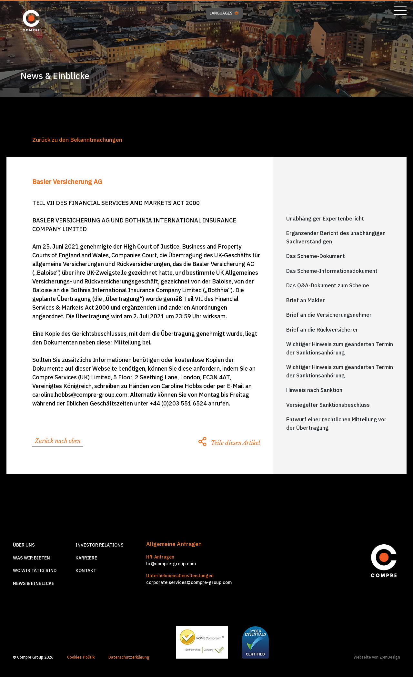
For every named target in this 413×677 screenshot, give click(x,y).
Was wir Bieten (31, 558)
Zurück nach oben (58, 441)
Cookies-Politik (81, 657)
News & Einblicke (33, 583)
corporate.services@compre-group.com (189, 582)
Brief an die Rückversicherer (322, 329)
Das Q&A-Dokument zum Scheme (327, 285)
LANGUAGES (224, 13)
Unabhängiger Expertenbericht (325, 218)
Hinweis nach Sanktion (314, 390)
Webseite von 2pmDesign (377, 657)
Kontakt (86, 570)
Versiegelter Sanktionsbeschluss (328, 404)
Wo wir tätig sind (34, 570)
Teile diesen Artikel (229, 442)
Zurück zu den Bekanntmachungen (77, 139)
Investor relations (100, 545)
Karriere (86, 558)
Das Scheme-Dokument (315, 256)
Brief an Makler (305, 300)
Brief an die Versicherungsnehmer (329, 314)
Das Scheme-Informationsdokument (332, 270)
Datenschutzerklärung (128, 657)
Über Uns (24, 545)
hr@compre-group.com (171, 564)
